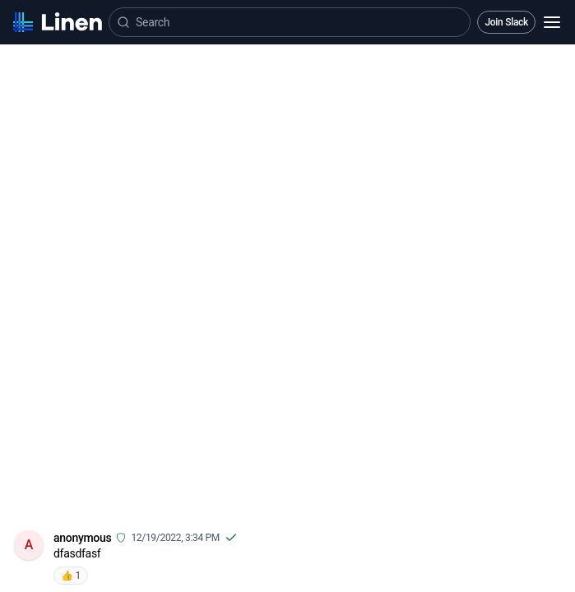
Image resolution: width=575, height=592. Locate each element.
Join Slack (506, 22)
